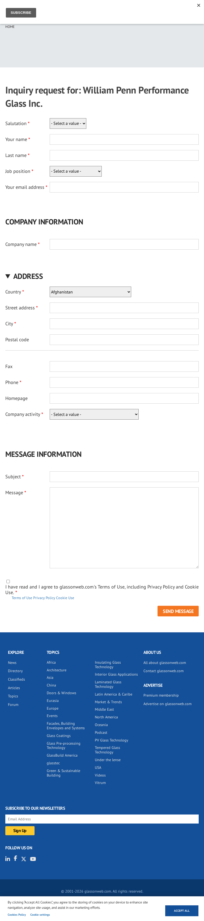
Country (13, 292)
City (9, 324)
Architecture (56, 670)
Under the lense (108, 759)
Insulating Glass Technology (108, 664)
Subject (13, 477)
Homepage (16, 398)
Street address (20, 308)
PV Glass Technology (111, 740)
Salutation (16, 123)
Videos (100, 775)
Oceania (101, 724)
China (51, 685)
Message (14, 492)
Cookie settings (40, 914)
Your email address (24, 187)
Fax (8, 366)
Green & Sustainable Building (63, 773)
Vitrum (100, 782)
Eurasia (53, 700)
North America (106, 717)
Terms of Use (22, 597)
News (12, 662)
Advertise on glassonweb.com (167, 703)
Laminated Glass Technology (108, 684)
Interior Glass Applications (116, 674)
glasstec (53, 763)
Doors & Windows (61, 692)
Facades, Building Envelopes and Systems (66, 725)
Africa (51, 662)
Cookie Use (65, 597)
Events (52, 715)
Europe (52, 708)
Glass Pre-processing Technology (63, 745)
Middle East (104, 709)
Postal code (17, 339)
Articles (14, 687)
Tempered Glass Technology (107, 749)
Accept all (182, 911)
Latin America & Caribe (113, 694)
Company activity (22, 414)
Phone (11, 382)
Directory (15, 670)
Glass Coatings (59, 735)
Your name (16, 139)
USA (98, 767)
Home (10, 26)
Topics (13, 696)
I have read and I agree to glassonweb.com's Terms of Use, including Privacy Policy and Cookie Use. (102, 589)
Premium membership (161, 695)
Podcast (101, 732)
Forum (13, 704)
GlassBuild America (62, 755)
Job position (17, 171)
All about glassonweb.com (164, 662)
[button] (102, 276)
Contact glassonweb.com (163, 670)
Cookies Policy (17, 914)
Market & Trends (108, 702)
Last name (16, 155)
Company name (21, 244)
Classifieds (16, 679)
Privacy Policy (44, 597)
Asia (50, 677)
